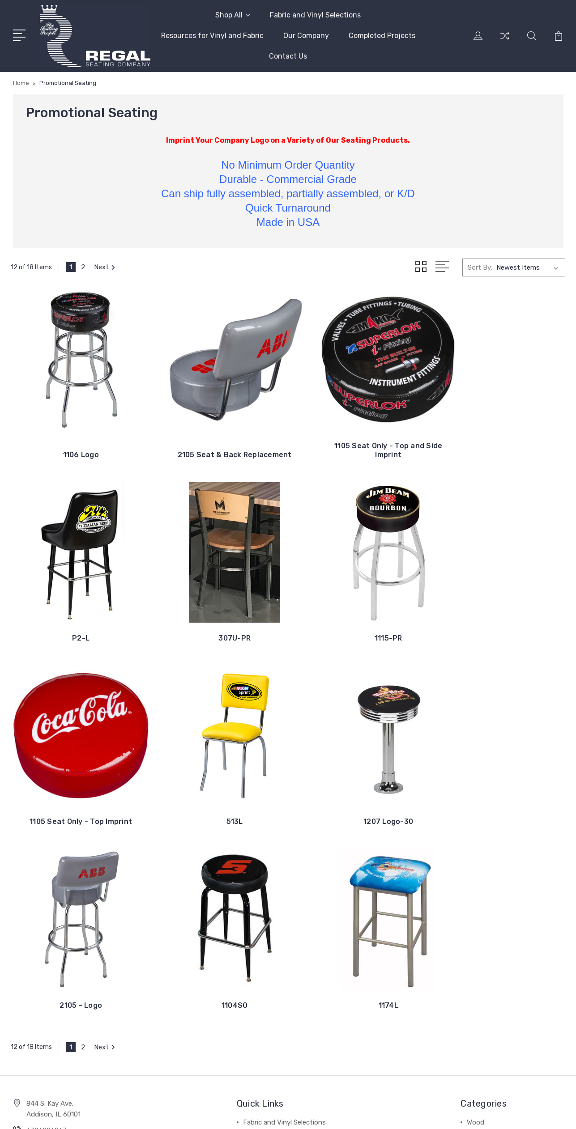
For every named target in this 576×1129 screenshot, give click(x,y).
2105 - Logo (217, 785)
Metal (475, 915)
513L (501, 613)
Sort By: (480, 267)
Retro (475, 955)
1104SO (359, 785)
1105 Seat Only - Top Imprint (359, 613)
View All (479, 996)
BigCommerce (152, 1113)
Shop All (232, 15)
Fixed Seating (488, 969)
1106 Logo (75, 442)
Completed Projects (382, 35)
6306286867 (46, 910)
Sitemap (193, 1113)
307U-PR (75, 613)
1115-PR (217, 613)
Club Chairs (484, 929)
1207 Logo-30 (75, 785)
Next (106, 267)
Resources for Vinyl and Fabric (212, 35)
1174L (501, 785)
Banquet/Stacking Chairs (505, 982)
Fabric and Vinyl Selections (315, 15)
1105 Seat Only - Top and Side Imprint (359, 437)
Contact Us (288, 56)
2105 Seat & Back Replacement (217, 437)
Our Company (306, 35)
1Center (552, 1113)
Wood (475, 902)
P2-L (501, 442)
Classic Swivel (488, 942)
